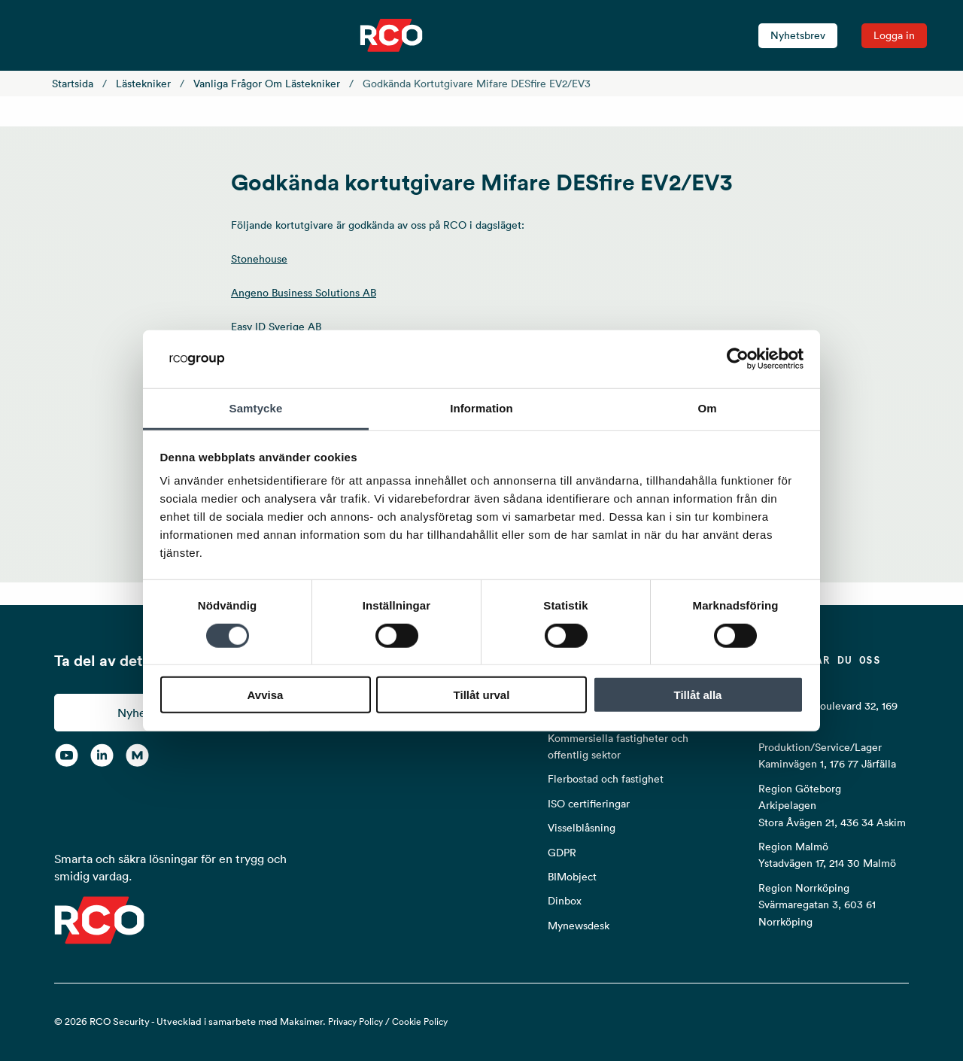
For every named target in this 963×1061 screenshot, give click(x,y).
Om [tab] (706, 408)
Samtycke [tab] (256, 408)
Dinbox (565, 900)
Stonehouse (259, 259)
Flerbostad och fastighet (606, 779)
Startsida (72, 83)
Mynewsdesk (578, 925)
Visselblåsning (581, 828)
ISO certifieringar (589, 803)
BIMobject (572, 876)
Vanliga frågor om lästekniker (266, 83)
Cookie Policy (420, 1021)
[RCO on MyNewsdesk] (137, 755)
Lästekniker (143, 83)
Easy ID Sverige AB (276, 326)
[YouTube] (66, 755)
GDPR (562, 852)
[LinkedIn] (102, 755)
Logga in (894, 35)
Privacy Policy (355, 1021)
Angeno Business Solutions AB (303, 292)
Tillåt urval (482, 695)
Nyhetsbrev (797, 35)
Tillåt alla (698, 695)
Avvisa (266, 695)
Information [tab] (481, 408)
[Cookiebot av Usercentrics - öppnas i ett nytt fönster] (738, 359)
